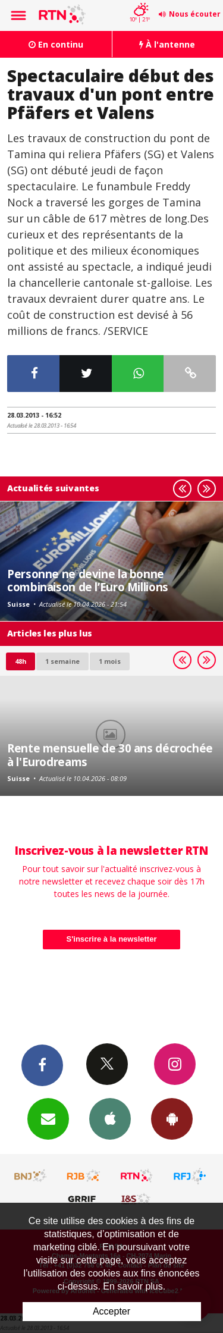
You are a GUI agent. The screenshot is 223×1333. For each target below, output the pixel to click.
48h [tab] (20, 661)
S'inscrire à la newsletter (112, 938)
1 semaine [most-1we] (62, 661)
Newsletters (48, 1118)
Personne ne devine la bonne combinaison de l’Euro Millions (87, 580)
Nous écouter (195, 14)
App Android (172, 1118)
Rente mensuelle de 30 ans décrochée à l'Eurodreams (110, 755)
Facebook (42, 1065)
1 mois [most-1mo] (110, 661)
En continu (56, 44)
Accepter (111, 1311)
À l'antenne (167, 44)
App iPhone (110, 1118)
